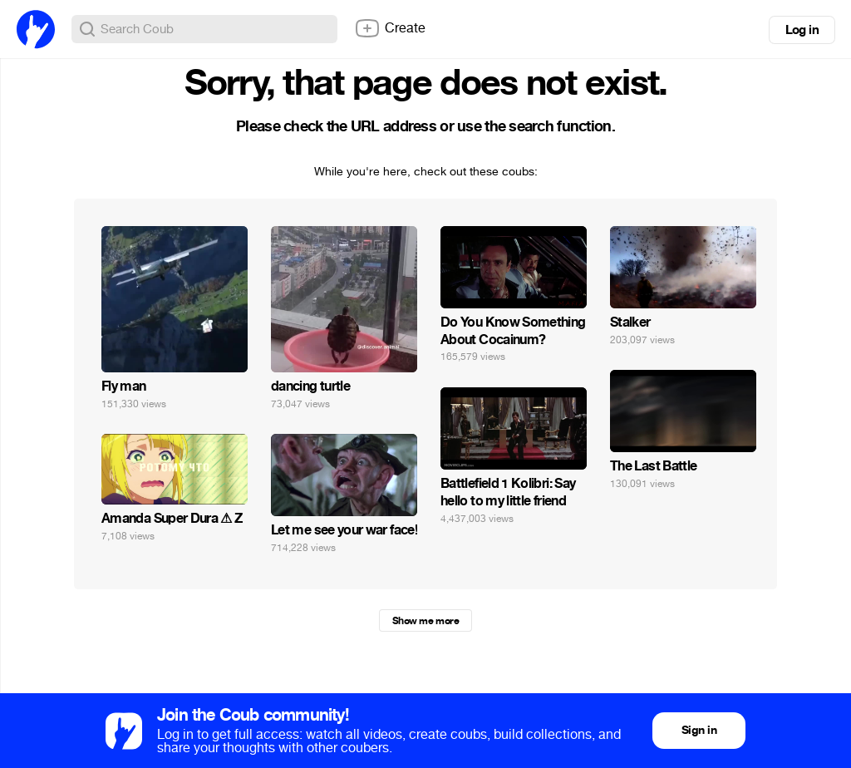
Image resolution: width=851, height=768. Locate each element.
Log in (802, 30)
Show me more (425, 621)
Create (390, 28)
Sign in (698, 730)
